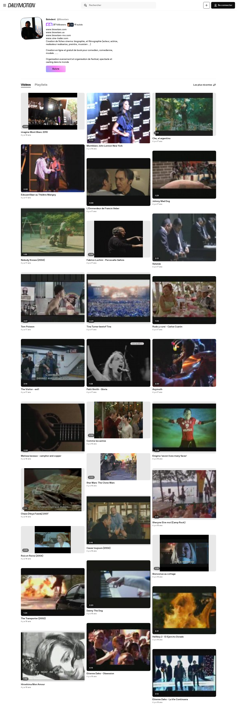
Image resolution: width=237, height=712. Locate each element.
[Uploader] (206, 5)
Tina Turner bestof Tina (99, 326)
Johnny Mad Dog (161, 201)
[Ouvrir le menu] (4, 5)
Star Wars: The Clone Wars (101, 483)
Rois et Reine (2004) (32, 556)
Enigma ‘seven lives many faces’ (169, 456)
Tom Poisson (27, 326)
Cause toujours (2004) (98, 548)
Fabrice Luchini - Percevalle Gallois (105, 260)
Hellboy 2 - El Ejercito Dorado (168, 637)
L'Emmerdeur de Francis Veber (103, 208)
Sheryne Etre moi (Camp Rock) (168, 522)
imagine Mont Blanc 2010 (34, 132)
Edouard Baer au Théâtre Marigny (38, 195)
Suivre (55, 68)
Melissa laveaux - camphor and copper (41, 456)
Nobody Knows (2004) (33, 260)
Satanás (156, 264)
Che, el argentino (161, 138)
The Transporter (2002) (33, 618)
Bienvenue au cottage (164, 574)
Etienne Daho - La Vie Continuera (170, 699)
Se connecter (223, 5)
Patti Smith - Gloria (97, 389)
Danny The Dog (95, 610)
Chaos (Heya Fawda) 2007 (35, 514)
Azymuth (157, 389)
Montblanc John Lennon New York (105, 146)
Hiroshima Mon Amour (33, 684)
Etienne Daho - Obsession (100, 673)
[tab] (26, 85)
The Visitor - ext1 (30, 389)
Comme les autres (96, 441)
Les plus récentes (204, 85)
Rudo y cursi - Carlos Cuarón (167, 326)
